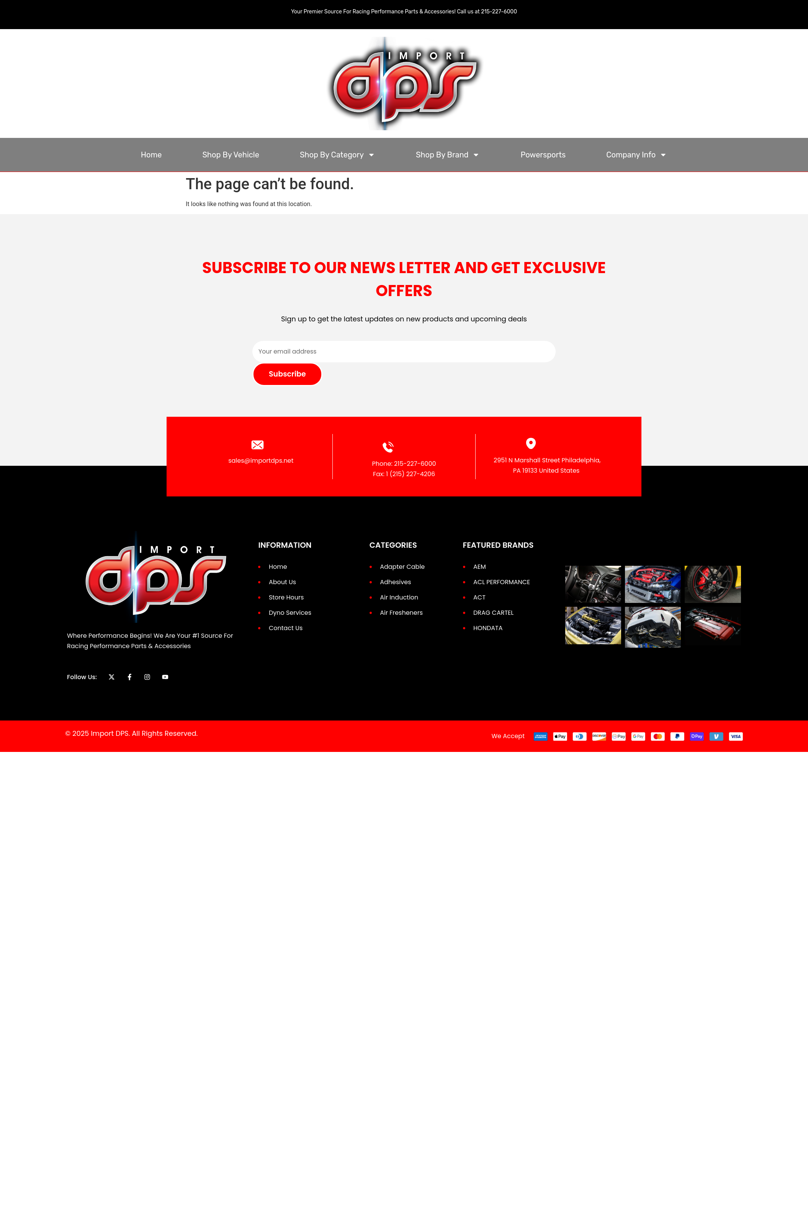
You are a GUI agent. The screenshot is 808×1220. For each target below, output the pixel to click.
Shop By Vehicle (230, 154)
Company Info (636, 154)
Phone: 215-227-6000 (404, 463)
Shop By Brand (448, 154)
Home (151, 154)
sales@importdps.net (260, 460)
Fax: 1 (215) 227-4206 (404, 474)
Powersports (543, 154)
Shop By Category (337, 154)
